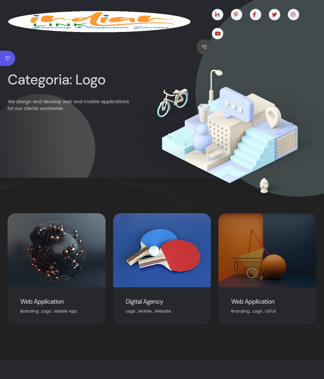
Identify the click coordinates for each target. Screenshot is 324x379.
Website (163, 311)
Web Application (42, 301)
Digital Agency (144, 301)
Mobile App (65, 311)
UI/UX (270, 311)
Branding (29, 311)
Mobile (145, 311)
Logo (46, 311)
